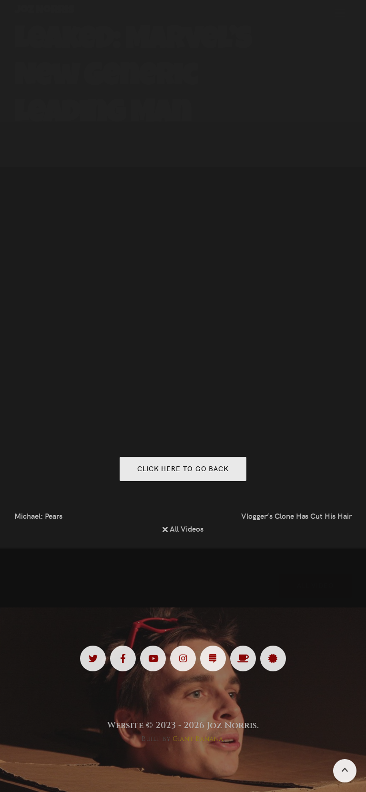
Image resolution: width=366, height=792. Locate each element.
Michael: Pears (38, 515)
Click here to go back (183, 468)
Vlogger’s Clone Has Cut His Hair (296, 515)
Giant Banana (198, 738)
